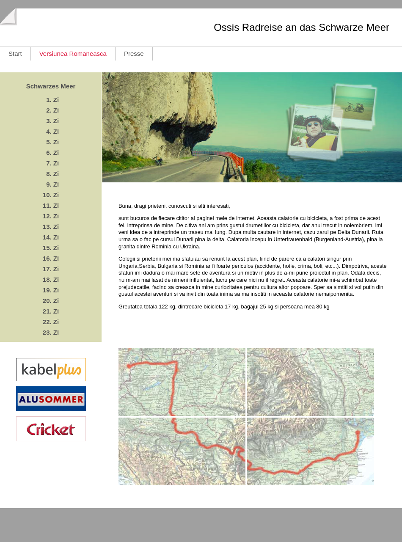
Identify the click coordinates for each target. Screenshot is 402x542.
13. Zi (51, 226)
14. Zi (51, 237)
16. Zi (51, 258)
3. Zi (51, 120)
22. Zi (51, 321)
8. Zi (51, 173)
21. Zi (51, 311)
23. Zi (51, 332)
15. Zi (51, 247)
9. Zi (51, 184)
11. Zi (51, 205)
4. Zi (51, 131)
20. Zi (51, 300)
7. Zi (51, 163)
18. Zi (51, 279)
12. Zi (51, 216)
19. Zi (51, 290)
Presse (134, 53)
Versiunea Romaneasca (73, 53)
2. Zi (51, 110)
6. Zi (51, 152)
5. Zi (51, 142)
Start (15, 53)
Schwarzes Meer (51, 86)
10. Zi (51, 194)
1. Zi (51, 99)
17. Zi (51, 268)
